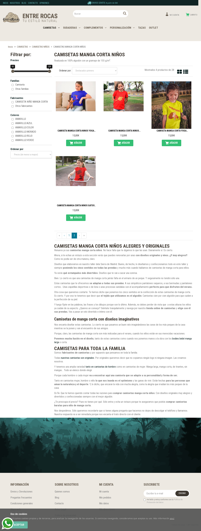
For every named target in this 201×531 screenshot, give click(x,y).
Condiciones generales (21, 503)
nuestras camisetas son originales (77, 357)
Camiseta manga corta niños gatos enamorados (76, 205)
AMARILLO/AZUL (23, 123)
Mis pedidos (105, 497)
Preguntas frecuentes (21, 497)
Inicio (5, 3)
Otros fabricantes (23, 105)
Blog (24, 3)
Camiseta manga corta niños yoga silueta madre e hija (76, 131)
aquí (172, 518)
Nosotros (15, 3)
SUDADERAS (71, 27)
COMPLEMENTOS (95, 27)
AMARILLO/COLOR (24, 127)
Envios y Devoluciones (21, 491)
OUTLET (153, 27)
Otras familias (22, 88)
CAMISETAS (51, 27)
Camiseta (20, 84)
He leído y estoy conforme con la (163, 501)
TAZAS (142, 27)
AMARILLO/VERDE (24, 140)
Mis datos (104, 503)
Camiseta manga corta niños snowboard (123, 131)
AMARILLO (20, 118)
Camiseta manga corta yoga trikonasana (171, 131)
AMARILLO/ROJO (23, 135)
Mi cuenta (104, 491)
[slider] (12, 71)
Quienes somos (62, 491)
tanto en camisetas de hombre (101, 366)
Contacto (33, 3)
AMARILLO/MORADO (25, 131)
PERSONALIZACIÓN (122, 27)
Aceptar (19, 524)
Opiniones (44, 3)
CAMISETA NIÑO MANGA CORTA (31, 101)
